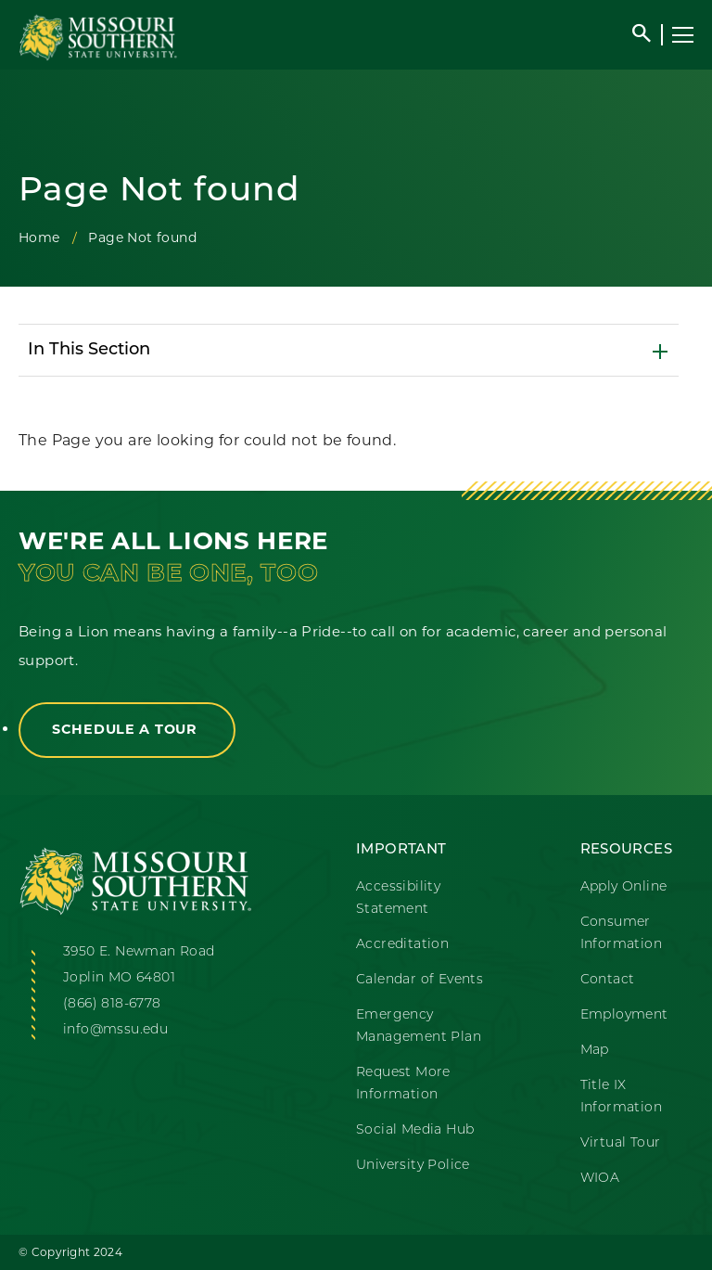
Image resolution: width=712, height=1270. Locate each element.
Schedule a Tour (127, 731)
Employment (624, 1015)
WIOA (600, 1179)
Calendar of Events (419, 980)
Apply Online (624, 887)
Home (39, 237)
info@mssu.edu (115, 1030)
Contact (607, 980)
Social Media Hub (415, 1130)
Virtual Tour (620, 1143)
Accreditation (402, 945)
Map (594, 1051)
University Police (413, 1166)
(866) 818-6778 (112, 1004)
